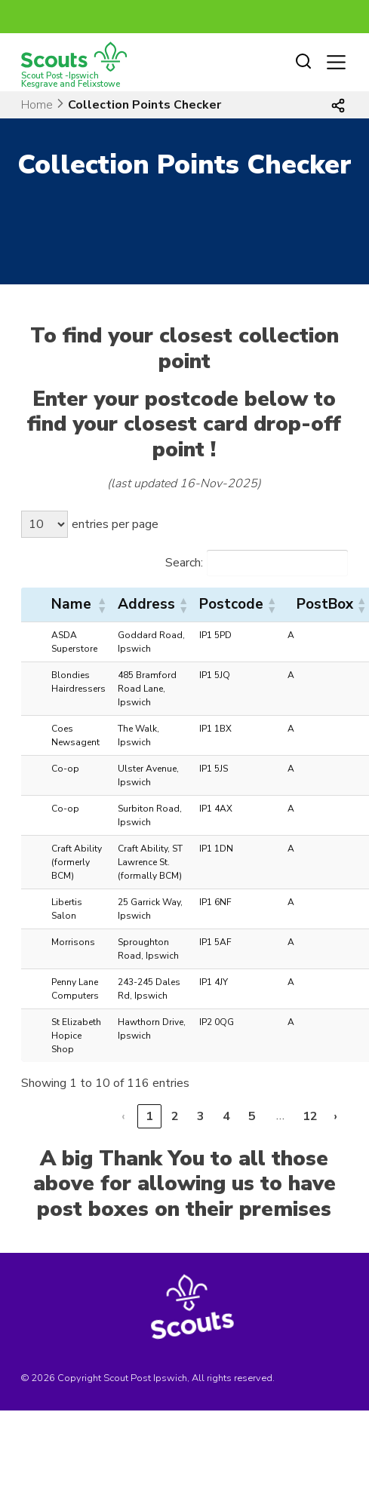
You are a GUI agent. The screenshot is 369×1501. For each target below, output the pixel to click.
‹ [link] (123, 1116)
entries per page (115, 524)
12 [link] (310, 1116)
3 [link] (200, 1116)
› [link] (335, 1116)
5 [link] (252, 1116)
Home (37, 105)
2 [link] (175, 1116)
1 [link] (149, 1116)
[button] (101, 605)
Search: (184, 562)
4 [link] (226, 1116)
